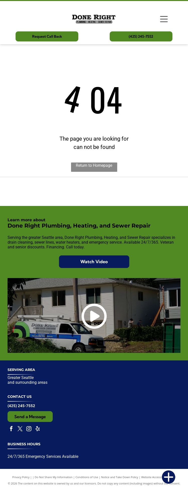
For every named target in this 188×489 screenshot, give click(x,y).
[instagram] (29, 429)
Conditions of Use (87, 477)
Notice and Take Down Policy (119, 477)
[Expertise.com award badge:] (94, 191)
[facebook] (11, 429)
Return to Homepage (94, 165)
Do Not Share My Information (54, 477)
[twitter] (20, 429)
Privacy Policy (21, 477)
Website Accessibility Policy (158, 477)
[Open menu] (164, 19)
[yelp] (37, 429)
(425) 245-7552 (21, 406)
